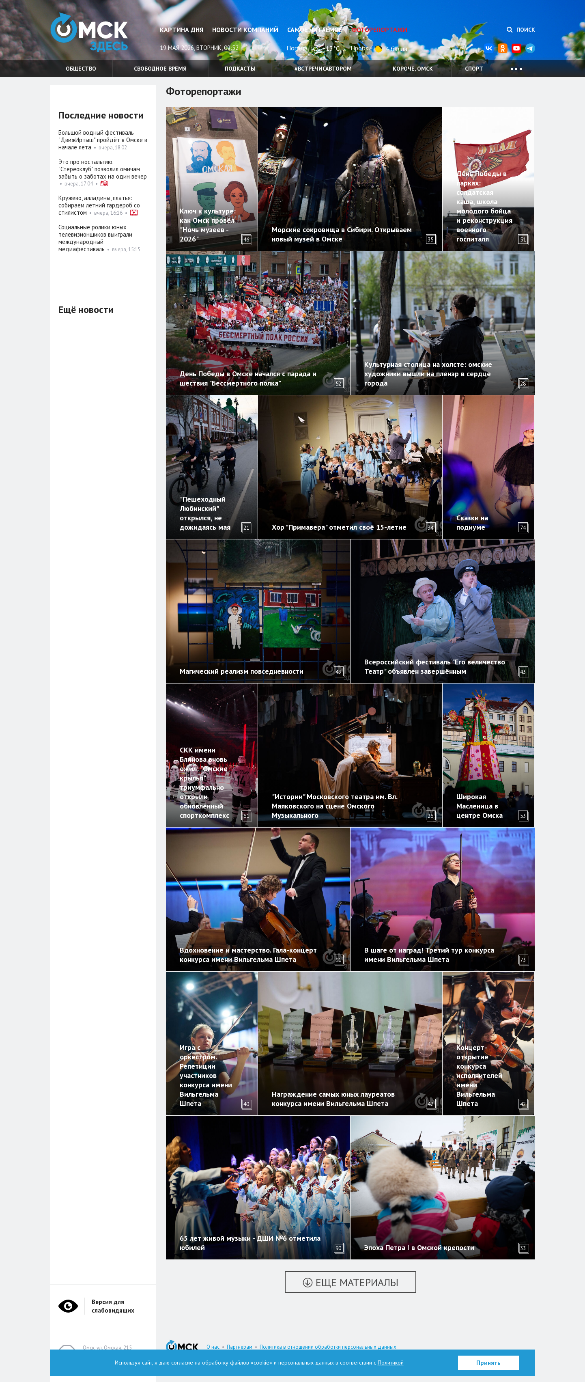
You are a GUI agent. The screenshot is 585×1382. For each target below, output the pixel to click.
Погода (297, 48)
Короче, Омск (413, 68)
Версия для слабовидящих (113, 1306)
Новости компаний (245, 30)
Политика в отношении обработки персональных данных (328, 1346)
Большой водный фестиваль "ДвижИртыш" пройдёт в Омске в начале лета (102, 140)
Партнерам (239, 1346)
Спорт (474, 68)
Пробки (361, 48)
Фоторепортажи (379, 30)
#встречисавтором (323, 68)
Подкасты (240, 68)
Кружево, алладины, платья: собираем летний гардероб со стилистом (99, 205)
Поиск (521, 29)
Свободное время (160, 68)
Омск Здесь (90, 33)
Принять (488, 1363)
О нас (212, 1346)
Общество (81, 68)
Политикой (391, 1362)
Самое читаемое (314, 30)
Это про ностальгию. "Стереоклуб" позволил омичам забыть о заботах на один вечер (102, 169)
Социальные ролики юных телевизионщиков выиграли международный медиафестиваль (95, 238)
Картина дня (181, 30)
